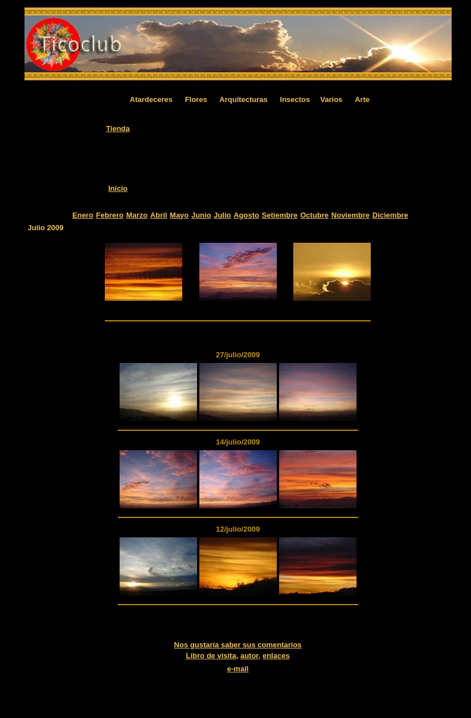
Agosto (246, 215)
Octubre (314, 215)
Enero (82, 215)
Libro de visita (211, 655)
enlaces (276, 655)
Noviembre (350, 215)
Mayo (179, 215)
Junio (201, 215)
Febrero (110, 215)
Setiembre (280, 215)
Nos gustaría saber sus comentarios (238, 645)
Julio (222, 215)
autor (249, 655)
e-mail (238, 668)
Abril (158, 215)
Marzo (137, 215)
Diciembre (390, 215)
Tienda (118, 128)
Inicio (118, 188)
